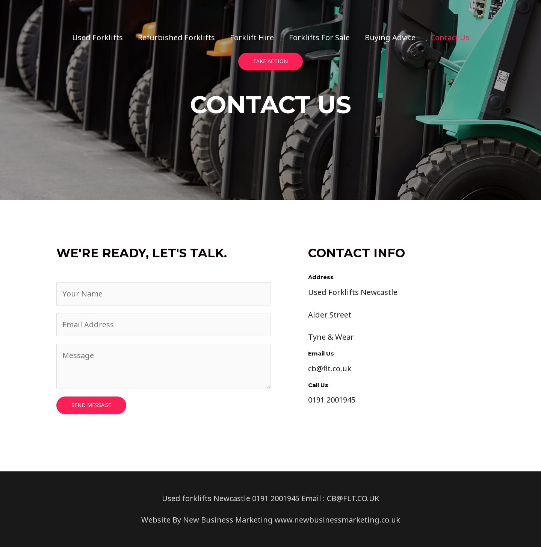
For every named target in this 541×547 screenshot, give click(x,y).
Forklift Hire (252, 37)
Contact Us (450, 37)
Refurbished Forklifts (176, 37)
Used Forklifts (97, 37)
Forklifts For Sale (319, 37)
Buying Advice (390, 37)
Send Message (91, 405)
